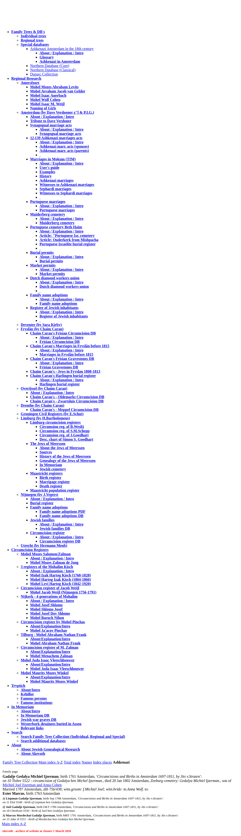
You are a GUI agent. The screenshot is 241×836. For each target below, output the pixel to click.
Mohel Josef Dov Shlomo (50, 613)
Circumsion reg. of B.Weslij (62, 427)
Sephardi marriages (56, 189)
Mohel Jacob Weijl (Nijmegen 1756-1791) (63, 592)
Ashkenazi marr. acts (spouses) (64, 146)
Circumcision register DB (60, 541)
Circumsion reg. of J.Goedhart (64, 435)
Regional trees (32, 40)
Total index (72, 762)
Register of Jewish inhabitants (54, 308)
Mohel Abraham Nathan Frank (55, 643)
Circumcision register (47, 533)
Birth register (50, 478)
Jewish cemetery (53, 469)
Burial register (42, 503)
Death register (51, 486)
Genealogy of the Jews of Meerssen (68, 461)
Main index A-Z (50, 762)
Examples (47, 172)
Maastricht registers (46, 473)
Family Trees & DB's (28, 32)
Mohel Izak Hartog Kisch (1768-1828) (60, 575)
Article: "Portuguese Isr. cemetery (67, 236)
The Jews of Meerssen (47, 444)
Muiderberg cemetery (47, 214)
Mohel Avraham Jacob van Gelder (57, 91)
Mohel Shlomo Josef (46, 609)
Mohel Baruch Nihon (47, 618)
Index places (102, 762)
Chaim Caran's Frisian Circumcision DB (63, 333)
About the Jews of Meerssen (62, 448)
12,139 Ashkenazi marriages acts (56, 138)
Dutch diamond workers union (54, 278)
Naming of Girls (43, 108)
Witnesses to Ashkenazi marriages (67, 185)
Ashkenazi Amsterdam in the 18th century (62, 49)
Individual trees (33, 36)
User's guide (49, 168)
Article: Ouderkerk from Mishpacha (69, 240)
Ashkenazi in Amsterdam (60, 61)
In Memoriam (51, 465)
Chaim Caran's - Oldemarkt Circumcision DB (67, 397)
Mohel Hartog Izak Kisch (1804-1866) (60, 579)
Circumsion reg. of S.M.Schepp (65, 431)
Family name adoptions (49, 295)
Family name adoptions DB (61, 516)
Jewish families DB (55, 529)
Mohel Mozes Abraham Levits (54, 87)
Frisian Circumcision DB (60, 342)
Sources (46, 452)
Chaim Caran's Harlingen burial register (63, 376)
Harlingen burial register (60, 384)
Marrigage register (55, 482)
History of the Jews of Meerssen (65, 456)
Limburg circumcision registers (55, 422)
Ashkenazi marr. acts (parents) (64, 151)
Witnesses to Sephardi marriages (66, 193)
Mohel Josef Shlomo (46, 605)
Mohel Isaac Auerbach (48, 95)
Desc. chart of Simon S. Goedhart (66, 439)
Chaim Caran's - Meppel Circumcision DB (64, 410)
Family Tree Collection (20, 762)
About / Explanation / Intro (61, 53)
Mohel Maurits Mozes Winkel (54, 681)
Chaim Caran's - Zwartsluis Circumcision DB (67, 401)
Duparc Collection (44, 74)
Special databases (35, 44)
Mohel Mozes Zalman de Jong (54, 562)
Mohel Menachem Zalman (51, 656)
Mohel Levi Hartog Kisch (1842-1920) (60, 584)
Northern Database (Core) (49, 66)
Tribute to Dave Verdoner (50, 121)
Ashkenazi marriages (56, 180)
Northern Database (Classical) (53, 70)
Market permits (43, 265)
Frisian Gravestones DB (59, 367)
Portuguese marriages (47, 202)
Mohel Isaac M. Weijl (47, 104)
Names (87, 762)
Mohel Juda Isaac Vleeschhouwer (57, 669)
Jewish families (42, 520)
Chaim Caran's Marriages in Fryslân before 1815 (69, 346)
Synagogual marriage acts (51, 125)
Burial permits (42, 253)
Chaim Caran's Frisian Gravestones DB (62, 359)
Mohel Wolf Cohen (45, 100)
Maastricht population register (54, 490)
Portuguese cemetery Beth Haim (56, 227)
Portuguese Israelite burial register (68, 244)
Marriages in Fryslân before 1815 (66, 354)
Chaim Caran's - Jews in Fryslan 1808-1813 (65, 371)
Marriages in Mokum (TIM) (53, 159)
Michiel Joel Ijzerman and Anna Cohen (32, 785)
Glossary (47, 57)
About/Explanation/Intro (50, 626)
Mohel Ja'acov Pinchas (48, 630)
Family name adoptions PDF (62, 512)
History (46, 176)
